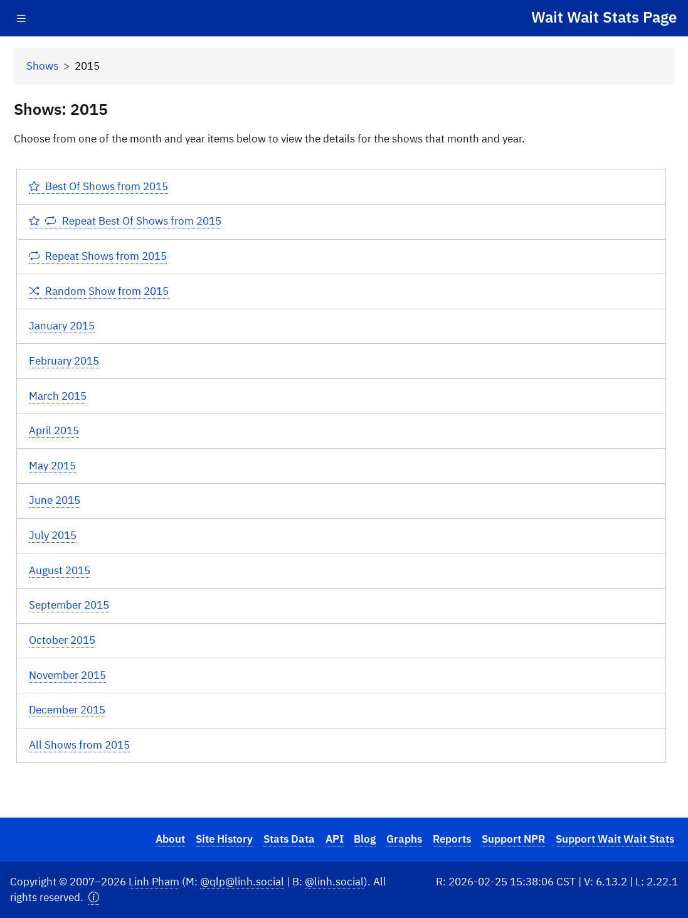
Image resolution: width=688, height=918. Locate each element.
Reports (452, 839)
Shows (42, 66)
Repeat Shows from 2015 (98, 256)
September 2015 (69, 605)
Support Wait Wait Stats (615, 839)
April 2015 (54, 430)
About (170, 839)
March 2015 (58, 396)
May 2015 (52, 465)
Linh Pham (154, 882)
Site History (224, 839)
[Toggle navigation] (21, 18)
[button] (93, 897)
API (334, 839)
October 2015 (62, 640)
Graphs (404, 839)
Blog (365, 839)
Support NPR (513, 839)
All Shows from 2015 (79, 745)
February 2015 (64, 361)
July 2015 (53, 535)
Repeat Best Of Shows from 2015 (125, 221)
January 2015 (62, 326)
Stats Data (289, 839)
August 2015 (59, 570)
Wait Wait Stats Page (604, 17)
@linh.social (334, 882)
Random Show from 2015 (99, 291)
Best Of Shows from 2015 (99, 186)
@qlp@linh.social (242, 882)
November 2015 (67, 675)
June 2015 (54, 500)
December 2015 (67, 710)
